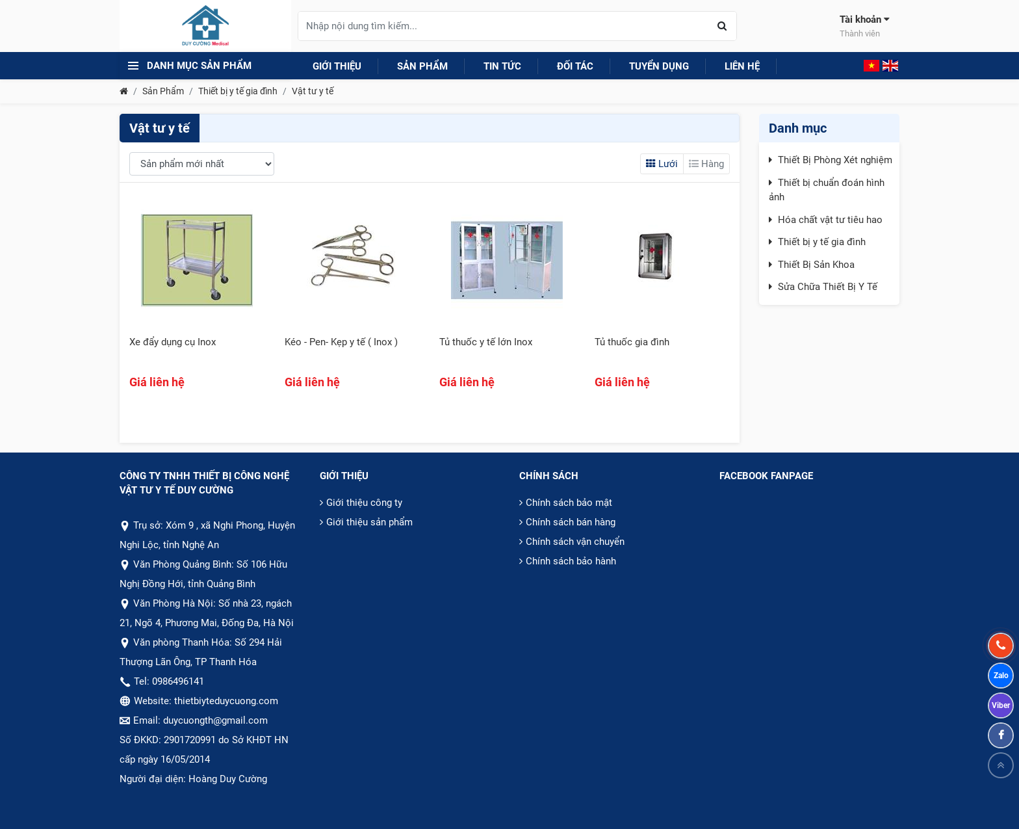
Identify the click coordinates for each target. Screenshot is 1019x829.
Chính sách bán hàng (570, 522)
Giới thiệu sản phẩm (369, 522)
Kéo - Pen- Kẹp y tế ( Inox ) (341, 342)
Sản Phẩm (163, 91)
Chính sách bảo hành (571, 561)
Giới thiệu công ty (364, 502)
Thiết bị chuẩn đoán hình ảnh (826, 190)
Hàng (706, 164)
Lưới (662, 164)
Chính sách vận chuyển (575, 541)
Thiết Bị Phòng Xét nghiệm (835, 160)
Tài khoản (865, 27)
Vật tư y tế (312, 91)
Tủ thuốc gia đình (632, 342)
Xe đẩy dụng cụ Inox (172, 342)
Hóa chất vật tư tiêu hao (830, 220)
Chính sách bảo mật (569, 502)
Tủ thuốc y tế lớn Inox (485, 342)
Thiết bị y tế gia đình (237, 91)
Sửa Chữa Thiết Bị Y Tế (827, 287)
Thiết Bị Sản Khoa (816, 264)
